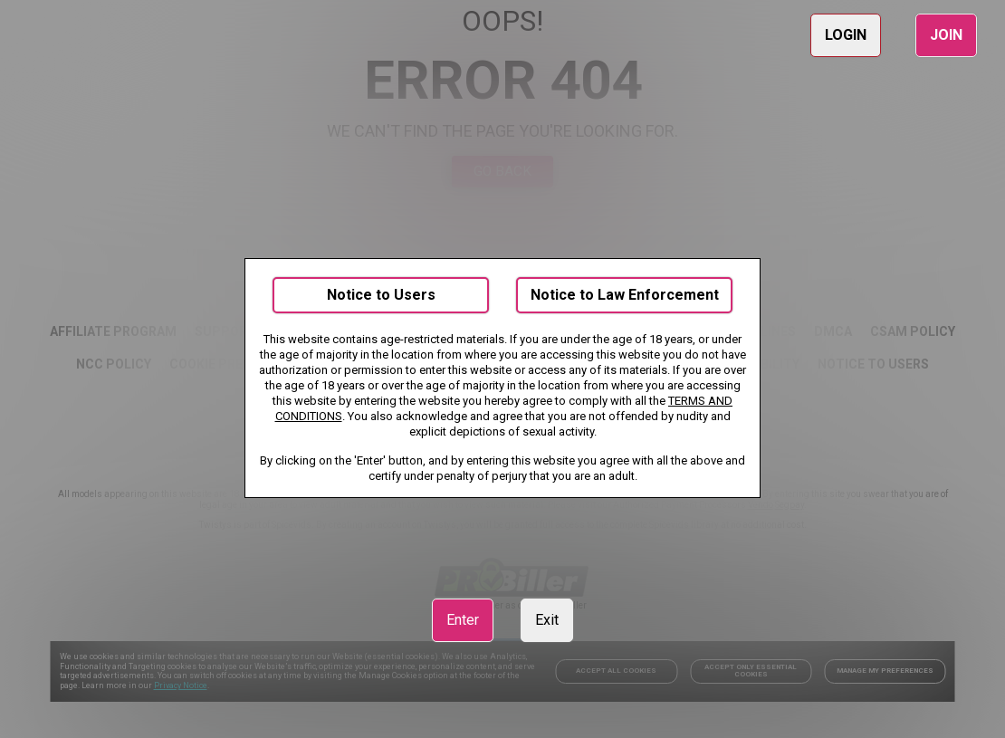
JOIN (946, 34)
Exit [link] (547, 619)
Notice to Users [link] (381, 294)
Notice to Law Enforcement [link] (625, 294)
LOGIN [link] (845, 34)
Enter (462, 619)
